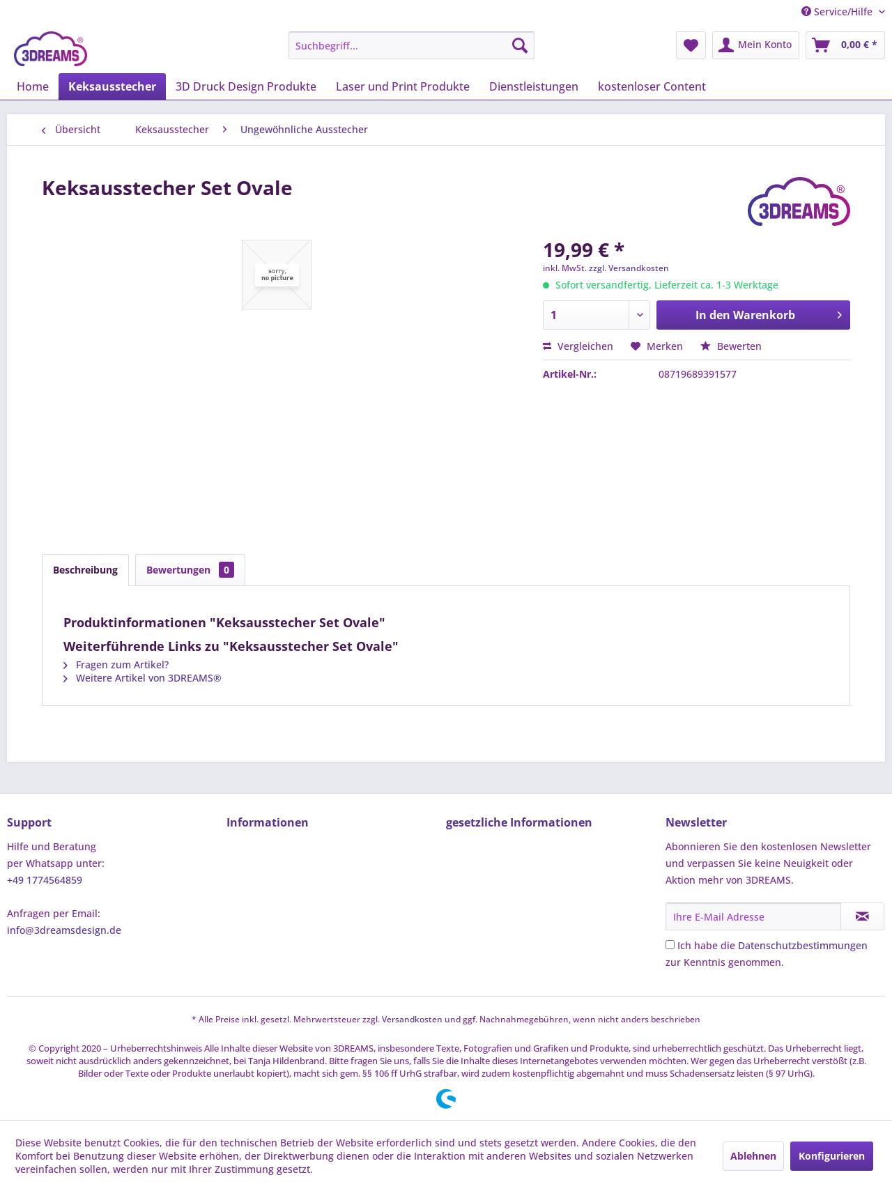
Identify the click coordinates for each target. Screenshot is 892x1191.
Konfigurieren (832, 1155)
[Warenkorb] (845, 45)
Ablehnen (753, 1155)
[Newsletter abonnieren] (862, 916)
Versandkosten (412, 1019)
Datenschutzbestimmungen (803, 945)
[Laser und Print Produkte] (402, 86)
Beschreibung (85, 569)
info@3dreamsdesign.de (64, 930)
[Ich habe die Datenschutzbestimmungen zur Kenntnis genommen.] (670, 944)
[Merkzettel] (691, 45)
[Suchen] (520, 45)
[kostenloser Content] (652, 86)
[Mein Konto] (755, 45)
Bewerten (731, 346)
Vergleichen (578, 346)
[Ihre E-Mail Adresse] (753, 916)
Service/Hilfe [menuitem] (838, 11)
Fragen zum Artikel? (116, 664)
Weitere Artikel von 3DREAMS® (142, 677)
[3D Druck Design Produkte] (246, 86)
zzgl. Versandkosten (629, 268)
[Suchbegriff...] (412, 45)
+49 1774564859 (44, 879)
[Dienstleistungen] (533, 86)
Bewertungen (190, 570)
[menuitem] (412, 45)
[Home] (33, 86)
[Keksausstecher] (112, 86)
